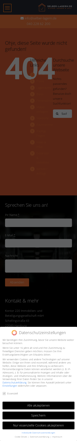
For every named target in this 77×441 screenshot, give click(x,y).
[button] (7, 8)
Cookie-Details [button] (21, 437)
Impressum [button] (57, 437)
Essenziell (10, 393)
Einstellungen (10, 385)
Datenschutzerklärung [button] (40, 437)
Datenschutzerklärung (14, 382)
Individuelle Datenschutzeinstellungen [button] (38, 432)
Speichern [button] (38, 415)
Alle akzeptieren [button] (38, 405)
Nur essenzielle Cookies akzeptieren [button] (38, 425)
